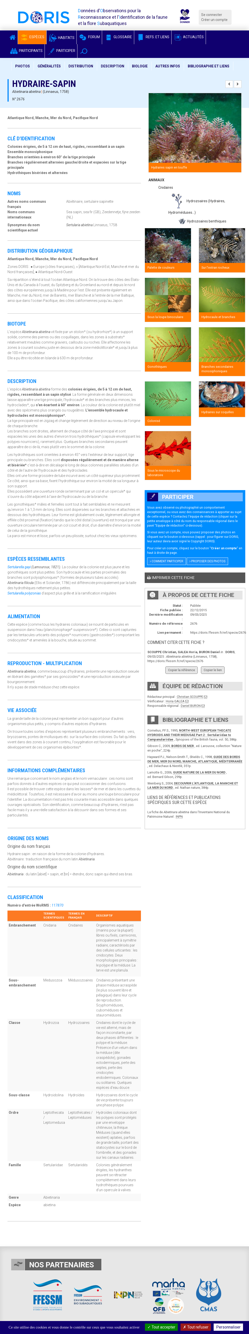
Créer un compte (214, 20)
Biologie (140, 66)
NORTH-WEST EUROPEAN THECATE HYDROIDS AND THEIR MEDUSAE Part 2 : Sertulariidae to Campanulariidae (189, 735)
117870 (57, 905)
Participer (61, 51)
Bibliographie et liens (208, 66)
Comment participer (166, 561)
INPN (179, 816)
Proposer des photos (207, 561)
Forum (89, 37)
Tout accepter (161, 1327)
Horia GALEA (175, 701)
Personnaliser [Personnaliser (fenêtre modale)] (228, 1327)
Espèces (32, 37)
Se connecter (211, 15)
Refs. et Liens (152, 37)
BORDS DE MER (182, 746)
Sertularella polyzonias (24, 593)
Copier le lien (213, 670)
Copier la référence (181, 670)
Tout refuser (195, 1327)
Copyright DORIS (202, 541)
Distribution (80, 66)
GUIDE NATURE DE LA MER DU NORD (199, 772)
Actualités (189, 37)
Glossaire (118, 37)
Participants (26, 51)
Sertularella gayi (19, 567)
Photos (22, 66)
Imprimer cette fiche (170, 577)
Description (112, 66)
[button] (83, 51)
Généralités (49, 66)
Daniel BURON (191, 706)
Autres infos (167, 66)
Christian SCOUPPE (190, 697)
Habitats (61, 38)
